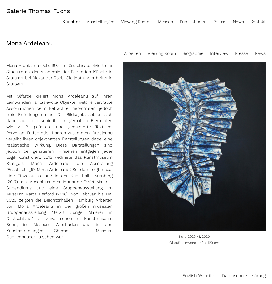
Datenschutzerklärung (244, 275)
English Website (198, 275)
